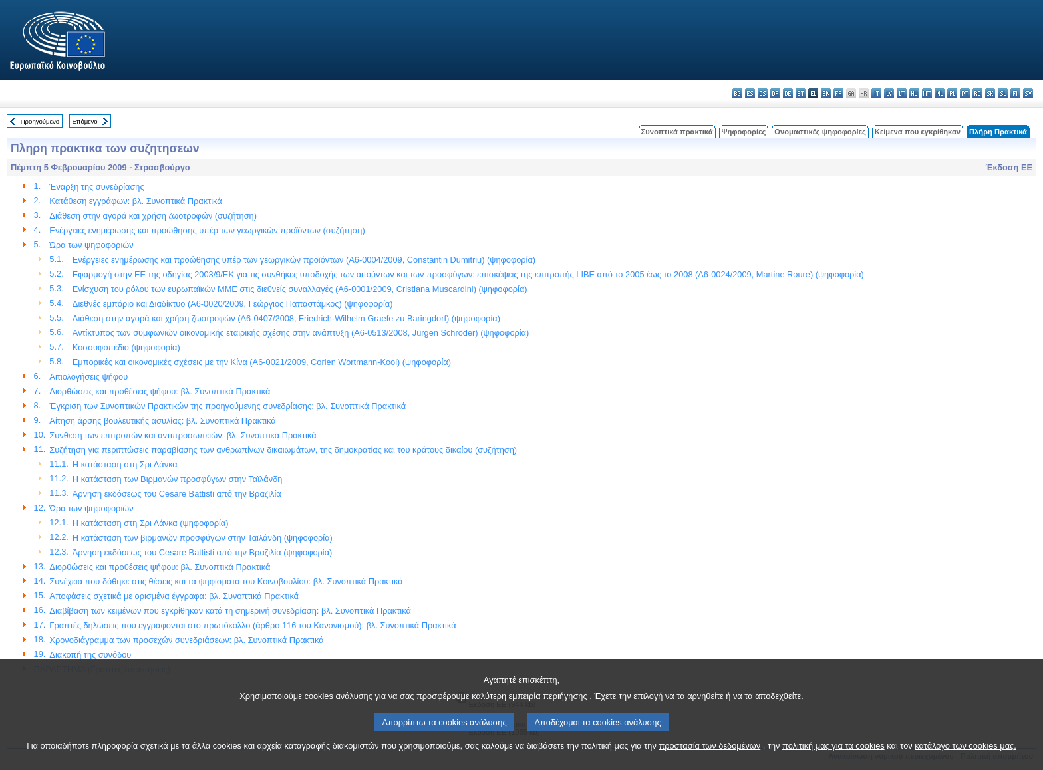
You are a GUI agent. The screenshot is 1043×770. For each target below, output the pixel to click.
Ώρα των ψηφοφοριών (91, 245)
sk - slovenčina (990, 93)
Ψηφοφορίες (744, 132)
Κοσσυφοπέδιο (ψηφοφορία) (126, 347)
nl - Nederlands (940, 93)
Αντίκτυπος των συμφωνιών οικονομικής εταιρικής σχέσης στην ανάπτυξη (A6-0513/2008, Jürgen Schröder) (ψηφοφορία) (301, 333)
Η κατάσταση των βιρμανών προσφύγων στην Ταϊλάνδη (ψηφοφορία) (203, 538)
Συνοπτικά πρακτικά (677, 132)
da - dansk (775, 93)
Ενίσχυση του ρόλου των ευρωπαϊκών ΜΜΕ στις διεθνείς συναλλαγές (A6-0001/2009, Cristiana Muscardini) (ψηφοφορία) (300, 289)
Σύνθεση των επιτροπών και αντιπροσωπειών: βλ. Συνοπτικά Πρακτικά (182, 435)
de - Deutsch (788, 93)
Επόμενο (84, 121)
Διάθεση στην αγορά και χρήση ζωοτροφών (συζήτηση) (153, 216)
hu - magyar (914, 93)
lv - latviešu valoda (889, 93)
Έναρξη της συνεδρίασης (96, 187)
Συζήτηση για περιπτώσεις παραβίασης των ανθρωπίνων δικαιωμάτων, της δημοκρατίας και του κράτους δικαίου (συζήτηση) (283, 450)
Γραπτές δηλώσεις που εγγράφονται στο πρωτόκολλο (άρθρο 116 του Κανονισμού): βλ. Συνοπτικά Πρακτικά (252, 625)
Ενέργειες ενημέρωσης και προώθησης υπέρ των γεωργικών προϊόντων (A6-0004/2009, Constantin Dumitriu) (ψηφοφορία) (304, 260)
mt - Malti (927, 93)
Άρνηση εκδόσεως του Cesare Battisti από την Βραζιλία (177, 494)
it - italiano (876, 93)
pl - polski (952, 93)
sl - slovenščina (1003, 93)
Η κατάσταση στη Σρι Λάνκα (125, 464)
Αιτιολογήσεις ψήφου (88, 377)
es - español (750, 93)
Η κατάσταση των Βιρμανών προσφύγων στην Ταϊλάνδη (178, 479)
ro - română (977, 93)
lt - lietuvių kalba (902, 93)
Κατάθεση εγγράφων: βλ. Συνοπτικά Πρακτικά (135, 201)
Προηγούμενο (40, 121)
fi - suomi (1015, 93)
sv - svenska (1028, 93)
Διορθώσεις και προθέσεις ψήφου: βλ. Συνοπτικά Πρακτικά (159, 391)
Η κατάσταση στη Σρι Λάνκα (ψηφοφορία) (151, 523)
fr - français (838, 93)
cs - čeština (763, 93)
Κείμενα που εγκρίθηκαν (918, 132)
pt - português (965, 93)
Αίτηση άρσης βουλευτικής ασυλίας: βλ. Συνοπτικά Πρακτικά (162, 421)
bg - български (737, 93)
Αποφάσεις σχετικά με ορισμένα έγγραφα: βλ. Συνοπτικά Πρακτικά (174, 596)
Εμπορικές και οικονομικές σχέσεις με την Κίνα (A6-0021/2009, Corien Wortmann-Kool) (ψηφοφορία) (262, 362)
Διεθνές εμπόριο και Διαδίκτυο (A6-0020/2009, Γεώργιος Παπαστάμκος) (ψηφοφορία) (233, 304)
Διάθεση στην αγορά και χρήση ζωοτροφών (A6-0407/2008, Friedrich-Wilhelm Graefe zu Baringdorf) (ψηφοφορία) (286, 318)
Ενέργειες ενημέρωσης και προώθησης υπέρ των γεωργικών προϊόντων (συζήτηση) (207, 230)
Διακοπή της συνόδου (90, 655)
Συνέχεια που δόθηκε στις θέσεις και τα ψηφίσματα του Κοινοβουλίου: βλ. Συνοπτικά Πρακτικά (225, 581)
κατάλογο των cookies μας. (965, 758)
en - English (826, 93)
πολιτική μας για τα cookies (833, 758)
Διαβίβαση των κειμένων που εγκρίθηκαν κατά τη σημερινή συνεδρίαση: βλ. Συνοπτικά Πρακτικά (229, 611)
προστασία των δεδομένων (709, 758)
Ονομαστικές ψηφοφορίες (820, 132)
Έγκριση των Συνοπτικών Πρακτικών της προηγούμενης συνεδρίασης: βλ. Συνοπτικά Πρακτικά (227, 406)
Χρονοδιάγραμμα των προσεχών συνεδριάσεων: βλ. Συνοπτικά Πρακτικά (186, 640)
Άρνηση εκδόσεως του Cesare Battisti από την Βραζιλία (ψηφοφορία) (203, 552)
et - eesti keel (801, 93)
